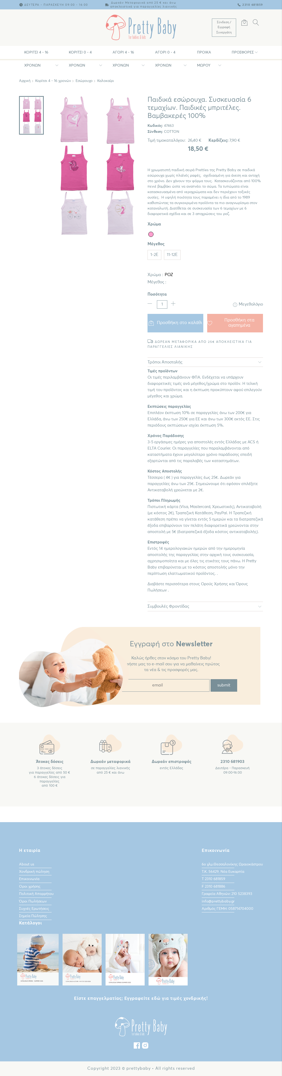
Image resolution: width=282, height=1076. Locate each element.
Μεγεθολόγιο (248, 304)
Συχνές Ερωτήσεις (34, 909)
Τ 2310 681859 (213, 879)
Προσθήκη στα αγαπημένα (230, 323)
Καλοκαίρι (105, 81)
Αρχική (24, 81)
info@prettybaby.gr (218, 901)
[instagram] (145, 1047)
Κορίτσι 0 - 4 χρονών (80, 55)
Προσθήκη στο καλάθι (176, 323)
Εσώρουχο (84, 81)
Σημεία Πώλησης (33, 916)
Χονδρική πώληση (34, 872)
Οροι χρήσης (29, 886)
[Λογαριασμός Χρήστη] (224, 28)
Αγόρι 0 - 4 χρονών (165, 55)
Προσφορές (243, 52)
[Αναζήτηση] (256, 23)
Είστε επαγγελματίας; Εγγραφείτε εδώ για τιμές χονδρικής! (141, 998)
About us (26, 864)
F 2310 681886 (213, 886)
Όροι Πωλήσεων (33, 901)
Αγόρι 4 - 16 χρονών (123, 55)
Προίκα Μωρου (204, 55)
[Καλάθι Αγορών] (244, 23)
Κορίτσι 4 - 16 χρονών (36, 55)
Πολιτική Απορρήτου (36, 894)
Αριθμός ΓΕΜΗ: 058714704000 (227, 909)
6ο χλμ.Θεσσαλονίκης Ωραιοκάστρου (232, 864)
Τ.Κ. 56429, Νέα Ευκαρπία (223, 872)
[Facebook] (137, 1047)
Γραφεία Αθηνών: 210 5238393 (227, 894)
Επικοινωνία (29, 879)
